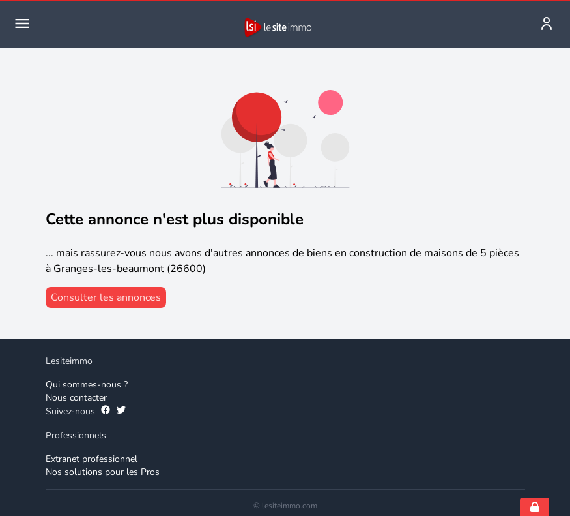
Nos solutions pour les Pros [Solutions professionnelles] (103, 472)
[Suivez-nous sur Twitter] (121, 411)
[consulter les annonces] (106, 297)
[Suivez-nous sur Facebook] (105, 411)
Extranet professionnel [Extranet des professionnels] (91, 459)
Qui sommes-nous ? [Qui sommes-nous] (87, 384)
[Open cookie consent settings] (534, 507)
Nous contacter (76, 397)
